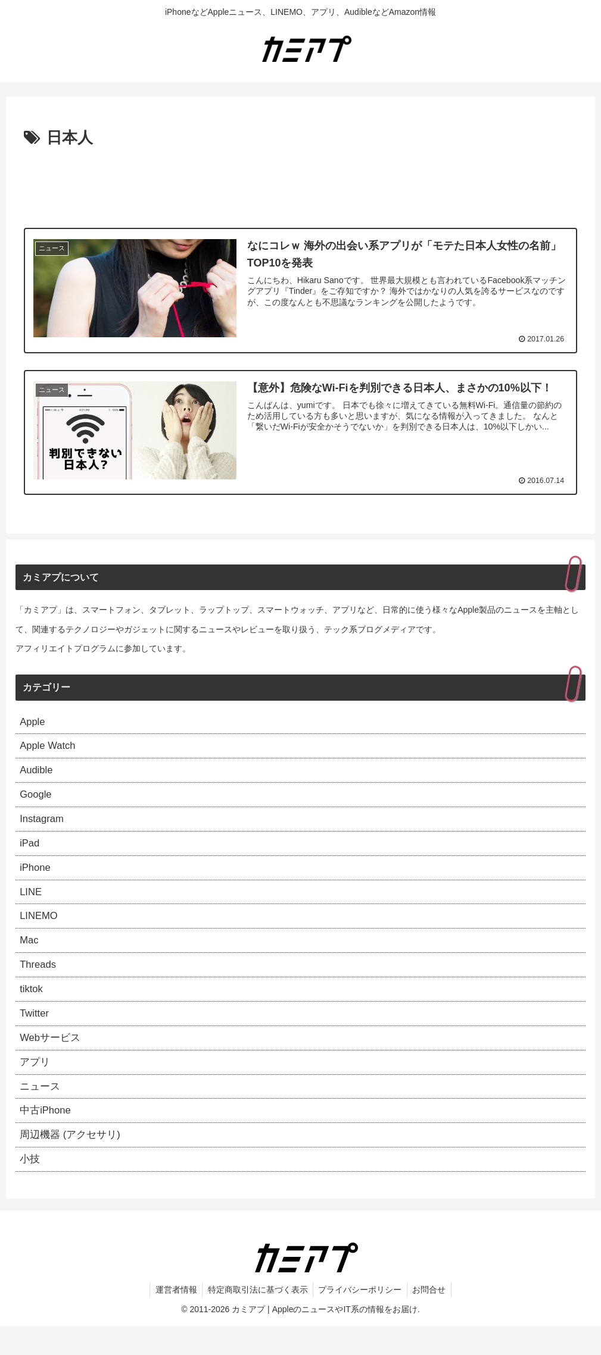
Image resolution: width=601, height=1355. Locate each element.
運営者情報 (173, 1317)
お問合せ (432, 1317)
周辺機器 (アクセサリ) (73, 1160)
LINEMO (40, 928)
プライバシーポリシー (361, 1317)
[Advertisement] (300, 184)
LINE (31, 903)
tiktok (32, 1006)
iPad (30, 851)
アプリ (36, 1083)
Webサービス (52, 1058)
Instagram (43, 825)
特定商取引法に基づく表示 (257, 1317)
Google (37, 799)
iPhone (36, 877)
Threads (39, 980)
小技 (30, 1187)
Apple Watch (50, 748)
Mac (30, 954)
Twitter (35, 1031)
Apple (33, 722)
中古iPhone (47, 1135)
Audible (37, 774)
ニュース (41, 1109)
